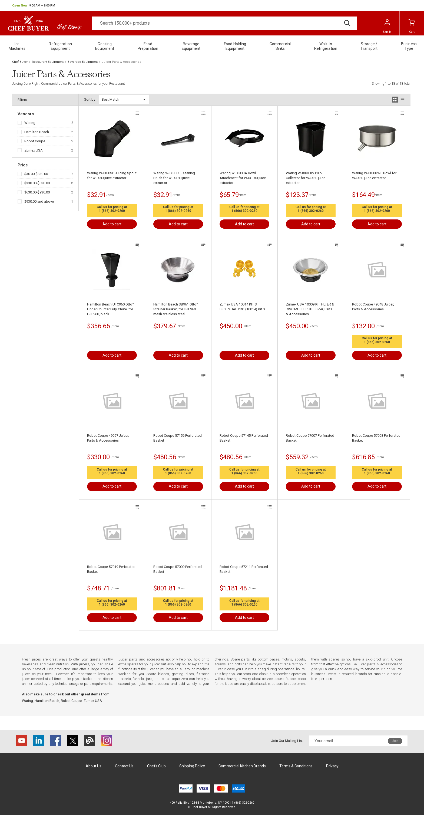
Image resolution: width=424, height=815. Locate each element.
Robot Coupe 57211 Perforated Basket (244, 569)
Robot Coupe (34, 141)
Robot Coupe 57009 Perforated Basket (177, 569)
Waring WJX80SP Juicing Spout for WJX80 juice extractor (112, 175)
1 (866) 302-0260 (112, 211)
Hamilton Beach (36, 132)
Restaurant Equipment (48, 62)
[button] (33, 5)
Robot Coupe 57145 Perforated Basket (244, 437)
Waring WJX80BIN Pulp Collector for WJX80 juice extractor (305, 178)
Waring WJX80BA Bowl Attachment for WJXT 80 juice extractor (243, 178)
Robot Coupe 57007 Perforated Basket (310, 437)
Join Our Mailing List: (287, 741)
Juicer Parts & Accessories (121, 62)
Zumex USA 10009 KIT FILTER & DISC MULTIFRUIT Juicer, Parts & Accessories (310, 309)
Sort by (89, 99)
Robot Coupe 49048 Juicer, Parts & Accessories (373, 306)
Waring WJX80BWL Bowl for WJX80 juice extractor (374, 175)
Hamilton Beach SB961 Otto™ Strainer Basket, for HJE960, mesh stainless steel (175, 309)
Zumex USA (33, 150)
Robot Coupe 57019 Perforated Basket (111, 569)
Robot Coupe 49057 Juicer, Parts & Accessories (108, 437)
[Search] (224, 23)
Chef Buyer (20, 62)
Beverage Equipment (83, 62)
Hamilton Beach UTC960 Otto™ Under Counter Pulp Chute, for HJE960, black (110, 309)
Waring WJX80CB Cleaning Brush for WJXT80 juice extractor (174, 178)
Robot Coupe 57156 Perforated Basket (177, 437)
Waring (29, 123)
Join (395, 741)
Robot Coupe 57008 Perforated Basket (376, 437)
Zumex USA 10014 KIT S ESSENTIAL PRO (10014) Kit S (242, 306)
